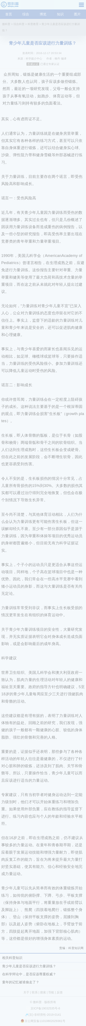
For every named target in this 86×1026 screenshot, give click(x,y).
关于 (26, 992)
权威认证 (32, 64)
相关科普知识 (12, 958)
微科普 (6, 24)
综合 (25, 14)
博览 (43, 14)
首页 (8, 14)
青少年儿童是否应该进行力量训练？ (29, 966)
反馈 (60, 992)
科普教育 (33, 24)
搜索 (43, 992)
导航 (82, 6)
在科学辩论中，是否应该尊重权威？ (29, 974)
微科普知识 (10, 6)
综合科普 (18, 24)
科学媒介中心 (34, 58)
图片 (77, 14)
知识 (60, 14)
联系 (35, 992)
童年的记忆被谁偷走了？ (20, 982)
